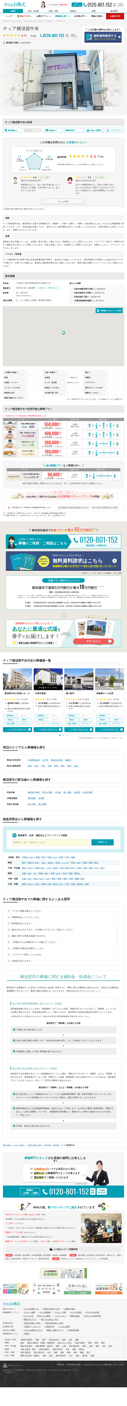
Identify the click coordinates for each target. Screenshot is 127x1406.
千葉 (43, 766)
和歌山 (77, 873)
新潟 (67, 868)
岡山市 (41, 879)
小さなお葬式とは (31, 1309)
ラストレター (60, 1316)
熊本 (55, 884)
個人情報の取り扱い (74, 1364)
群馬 (56, 766)
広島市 (29, 879)
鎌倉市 (68, 760)
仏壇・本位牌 (33, 11)
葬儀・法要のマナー (55, 1330)
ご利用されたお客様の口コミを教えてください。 (33, 942)
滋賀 (71, 873)
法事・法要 (53, 11)
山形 (67, 857)
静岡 (69, 766)
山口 (48, 879)
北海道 (25, 857)
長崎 (44, 884)
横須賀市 (35, 283)
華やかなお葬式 (44, 1316)
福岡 (24, 884)
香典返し (73, 11)
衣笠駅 (41, 798)
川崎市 (43, 863)
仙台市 (55, 857)
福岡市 (37, 884)
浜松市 (49, 868)
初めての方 (25, 16)
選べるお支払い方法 (49, 1319)
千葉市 (78, 863)
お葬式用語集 (73, 1330)
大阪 (24, 873)
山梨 (76, 766)
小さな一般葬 (29, 1312)
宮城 (49, 857)
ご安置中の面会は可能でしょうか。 (26, 948)
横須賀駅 (87, 300)
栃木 (63, 766)
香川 (83, 879)
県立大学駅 (86, 293)
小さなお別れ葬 (92, 1312)
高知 (71, 879)
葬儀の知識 (96, 16)
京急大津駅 (88, 792)
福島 (73, 857)
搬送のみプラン (30, 1319)
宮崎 (73, 884)
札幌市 (31, 857)
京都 (41, 873)
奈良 (65, 873)
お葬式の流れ (69, 1309)
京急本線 (77, 289)
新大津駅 (42, 804)
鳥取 (54, 879)
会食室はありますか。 (20, 960)
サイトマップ (119, 1364)
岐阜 (56, 868)
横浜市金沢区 (57, 760)
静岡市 (43, 868)
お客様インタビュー (32, 1326)
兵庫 (53, 873)
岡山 (36, 879)
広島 (24, 879)
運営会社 (61, 1364)
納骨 (94, 11)
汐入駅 (84, 297)
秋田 (61, 857)
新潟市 (72, 868)
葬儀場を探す (61, 16)
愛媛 (77, 879)
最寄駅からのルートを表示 (111, 310)
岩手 (44, 857)
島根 (59, 879)
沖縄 (87, 884)
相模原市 (50, 863)
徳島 (65, 879)
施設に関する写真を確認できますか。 (28, 936)
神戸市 (58, 873)
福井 (91, 868)
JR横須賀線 (79, 300)
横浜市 (37, 863)
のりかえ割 (28, 1316)
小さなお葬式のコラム (33, 1330)
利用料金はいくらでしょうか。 (24, 917)
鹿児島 (80, 884)
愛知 (24, 868)
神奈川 (31, 863)
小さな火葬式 (76, 1312)
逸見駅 (77, 792)
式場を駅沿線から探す (54, 1323)
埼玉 (36, 766)
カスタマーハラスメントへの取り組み (98, 1364)
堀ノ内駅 (67, 792)
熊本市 (61, 884)
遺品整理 (114, 11)
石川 (97, 868)
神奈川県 (28, 283)
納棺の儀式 (75, 1316)
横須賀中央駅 (87, 289)
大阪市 (29, 873)
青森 (38, 857)
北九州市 (30, 884)
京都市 (46, 873)
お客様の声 (79, 16)
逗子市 (45, 760)
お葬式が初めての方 (51, 1309)
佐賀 (49, 884)
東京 (30, 766)
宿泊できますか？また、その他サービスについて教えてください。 (41, 929)
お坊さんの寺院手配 (92, 1316)
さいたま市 (64, 863)
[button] (60, 735)
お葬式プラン (42, 16)
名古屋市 (30, 868)
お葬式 (13, 11)
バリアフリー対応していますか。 (25, 954)
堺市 (34, 873)
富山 (103, 868)
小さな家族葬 (45, 1312)
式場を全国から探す (32, 1323)
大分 (67, 884)
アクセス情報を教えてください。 (25, 911)
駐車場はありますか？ (20, 923)
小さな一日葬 (60, 1312)
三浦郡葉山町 (34, 760)
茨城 (50, 766)
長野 (79, 868)
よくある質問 (64, 1326)
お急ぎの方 (115, 16)
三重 (62, 868)
